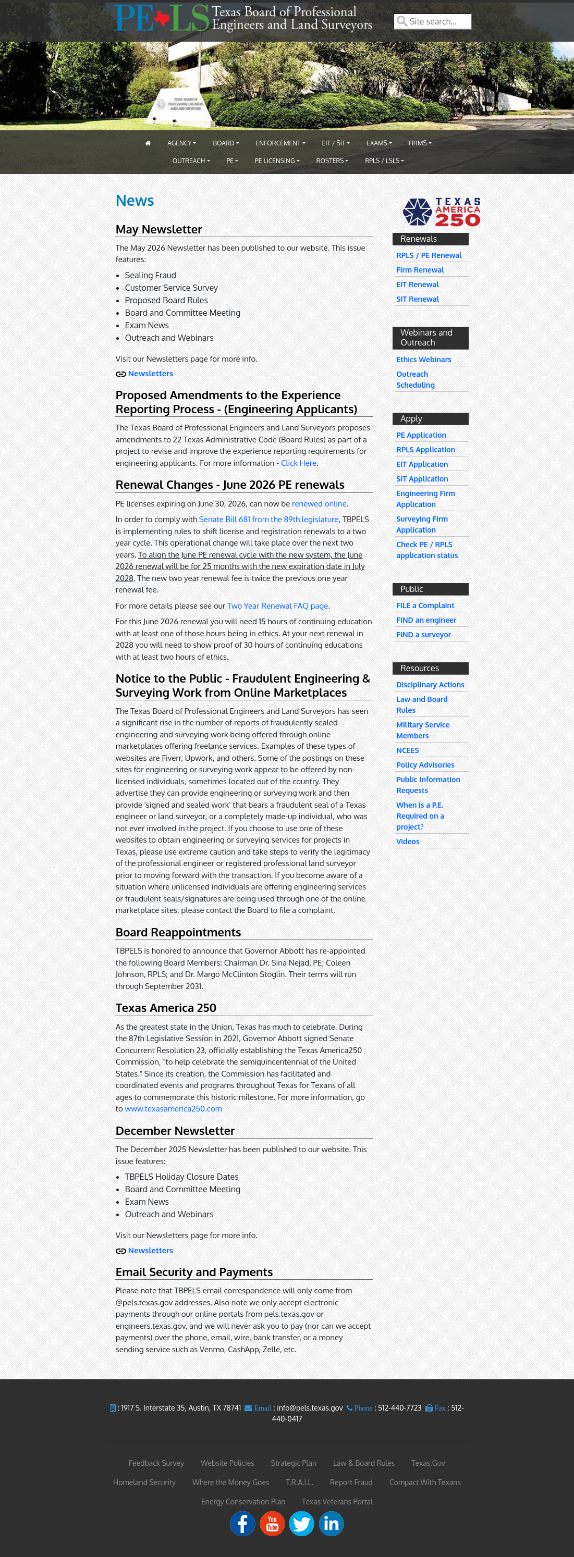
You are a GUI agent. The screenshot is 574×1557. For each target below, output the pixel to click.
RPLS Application (425, 449)
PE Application (421, 434)
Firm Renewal (420, 269)
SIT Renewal (417, 298)
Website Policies (227, 1463)
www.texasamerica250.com (173, 1109)
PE (230, 161)
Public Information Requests (428, 785)
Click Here (298, 463)
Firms (418, 143)
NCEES (407, 750)
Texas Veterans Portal (337, 1501)
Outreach (189, 161)
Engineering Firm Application (425, 499)
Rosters (330, 161)
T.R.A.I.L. (299, 1482)
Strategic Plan (293, 1463)
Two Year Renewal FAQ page (277, 606)
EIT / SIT (334, 143)
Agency (179, 143)
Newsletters (150, 373)
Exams (377, 143)
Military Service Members (422, 730)
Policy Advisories (425, 764)
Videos (407, 841)
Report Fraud (351, 1482)
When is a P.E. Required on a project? (420, 815)
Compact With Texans (425, 1482)
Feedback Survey (156, 1463)
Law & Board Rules (364, 1463)
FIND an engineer (426, 619)
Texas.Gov (428, 1463)
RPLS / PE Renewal (429, 255)
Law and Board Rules (421, 704)
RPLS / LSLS (382, 161)
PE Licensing (275, 161)
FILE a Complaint (425, 605)
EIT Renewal (417, 284)
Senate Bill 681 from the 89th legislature (269, 519)
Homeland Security (144, 1482)
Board (223, 143)
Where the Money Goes (231, 1482)
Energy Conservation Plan (243, 1501)
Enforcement (278, 143)
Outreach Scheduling (415, 379)
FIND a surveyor (423, 634)
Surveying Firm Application (422, 524)
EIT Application (422, 464)
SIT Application (422, 478)
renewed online (319, 504)
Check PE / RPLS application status (427, 550)
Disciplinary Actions (430, 684)
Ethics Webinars (423, 359)
